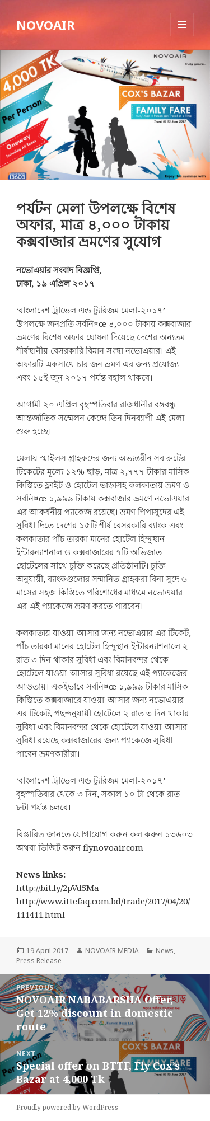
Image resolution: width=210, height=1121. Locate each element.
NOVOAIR (45, 24)
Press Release (39, 960)
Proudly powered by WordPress (67, 1107)
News (165, 950)
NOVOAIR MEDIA (112, 950)
